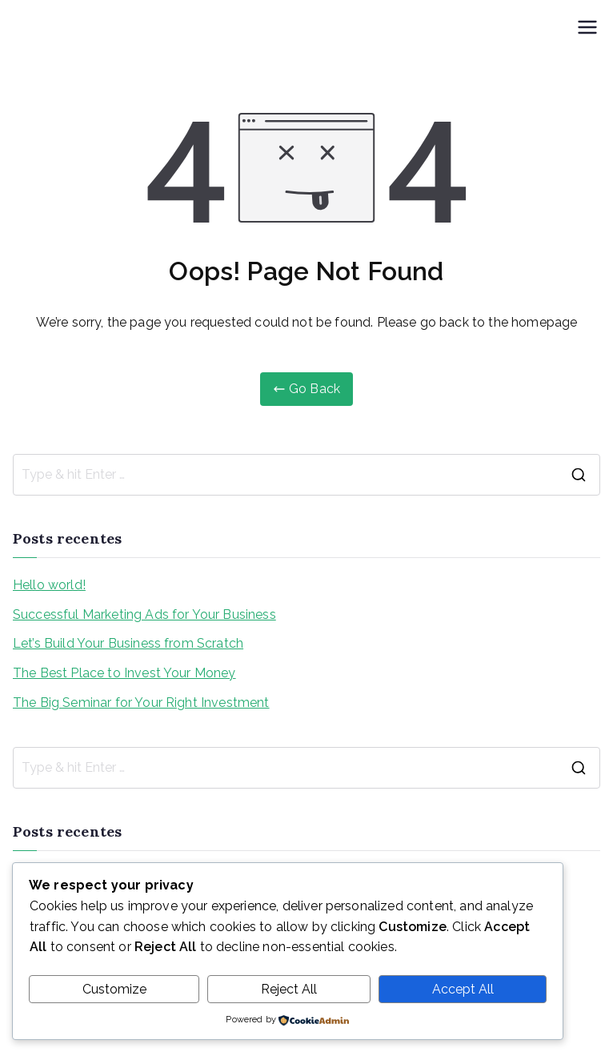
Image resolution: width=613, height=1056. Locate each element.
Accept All (463, 989)
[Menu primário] (587, 27)
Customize (114, 989)
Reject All (289, 989)
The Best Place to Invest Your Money (124, 673)
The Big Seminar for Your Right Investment (141, 702)
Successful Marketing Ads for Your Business (144, 614)
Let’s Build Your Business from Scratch (128, 643)
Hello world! (49, 584)
